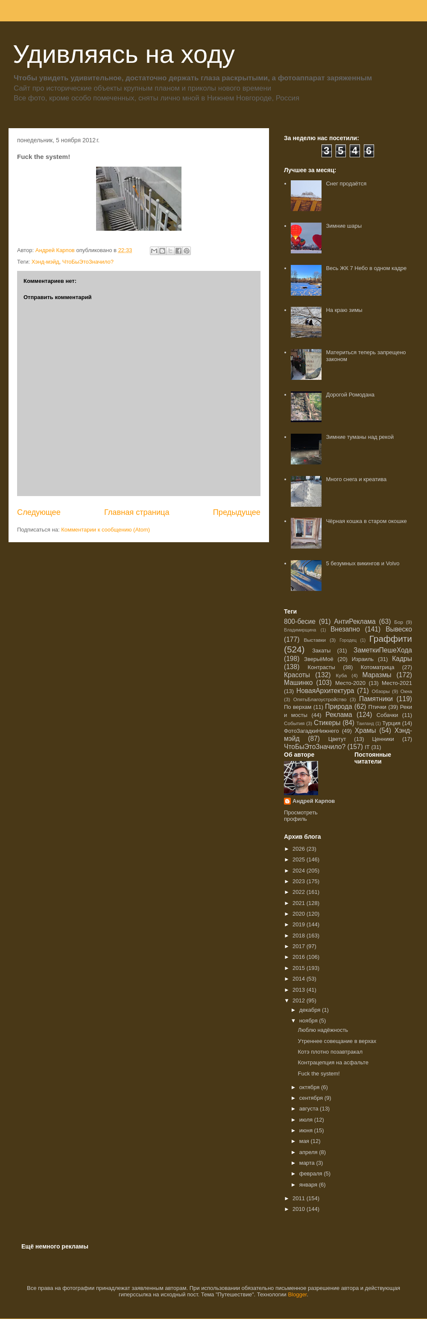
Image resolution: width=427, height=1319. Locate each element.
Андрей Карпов (313, 801)
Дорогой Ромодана (350, 394)
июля (306, 1119)
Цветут (337, 739)
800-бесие (300, 621)
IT (367, 747)
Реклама (338, 714)
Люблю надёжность (323, 1030)
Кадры (402, 658)
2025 (299, 859)
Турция (391, 723)
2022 (299, 892)
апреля (309, 1152)
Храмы (365, 730)
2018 (299, 935)
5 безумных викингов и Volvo (362, 563)
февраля (311, 1173)
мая (305, 1141)
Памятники (376, 698)
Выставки (315, 640)
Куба (341, 675)
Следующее (39, 512)
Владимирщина (300, 630)
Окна (406, 691)
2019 (299, 924)
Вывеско (399, 629)
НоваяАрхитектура (325, 690)
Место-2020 (350, 683)
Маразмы (376, 675)
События (294, 723)
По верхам (298, 707)
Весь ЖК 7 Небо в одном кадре (366, 268)
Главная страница (137, 512)
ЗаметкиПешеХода (383, 650)
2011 (299, 1198)
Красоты (297, 675)
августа (309, 1108)
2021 (299, 903)
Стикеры (327, 722)
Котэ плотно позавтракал (330, 1052)
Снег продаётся (346, 183)
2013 (299, 990)
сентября (312, 1098)
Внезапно (345, 629)
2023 (299, 881)
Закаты (321, 650)
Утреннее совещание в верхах (337, 1041)
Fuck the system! (318, 1073)
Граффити (390, 638)
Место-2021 (397, 683)
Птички (377, 707)
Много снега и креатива (356, 479)
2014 (299, 978)
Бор (398, 622)
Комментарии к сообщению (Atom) (105, 529)
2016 (299, 957)
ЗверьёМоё (318, 659)
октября (310, 1087)
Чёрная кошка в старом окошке (366, 521)
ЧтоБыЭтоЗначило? (88, 262)
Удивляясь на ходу (124, 54)
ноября (309, 1020)
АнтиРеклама (354, 621)
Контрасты (321, 667)
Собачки (387, 715)
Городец (348, 640)
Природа (338, 706)
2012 (299, 1000)
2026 (299, 849)
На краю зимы (344, 310)
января (309, 1184)
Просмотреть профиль (301, 815)
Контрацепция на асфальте (333, 1062)
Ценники (383, 739)
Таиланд (365, 723)
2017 (299, 946)
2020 (299, 914)
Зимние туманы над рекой (359, 437)
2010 (299, 1209)
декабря (310, 1010)
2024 (299, 870)
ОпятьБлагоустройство (320, 699)
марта (307, 1163)
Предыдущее (236, 512)
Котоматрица (378, 667)
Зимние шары (344, 226)
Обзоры (380, 691)
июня (306, 1130)
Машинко (298, 682)
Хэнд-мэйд (45, 262)
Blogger (297, 1294)
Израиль (363, 659)
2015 (299, 968)
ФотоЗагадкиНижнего (311, 731)
